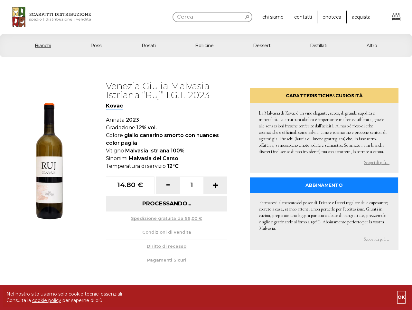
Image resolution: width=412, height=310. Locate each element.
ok (401, 297)
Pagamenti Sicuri (166, 260)
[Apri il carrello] (396, 17)
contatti (303, 17)
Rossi (96, 45)
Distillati (318, 45)
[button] (206, 45)
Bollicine (204, 45)
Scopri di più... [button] (376, 162)
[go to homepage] (45, 17)
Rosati (149, 45)
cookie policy (46, 300)
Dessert (262, 45)
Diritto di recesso (166, 246)
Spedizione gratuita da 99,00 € (166, 218)
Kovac (114, 106)
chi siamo (273, 17)
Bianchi (43, 45)
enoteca (332, 17)
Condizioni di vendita (166, 232)
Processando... (166, 203)
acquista (361, 17)
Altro (372, 45)
